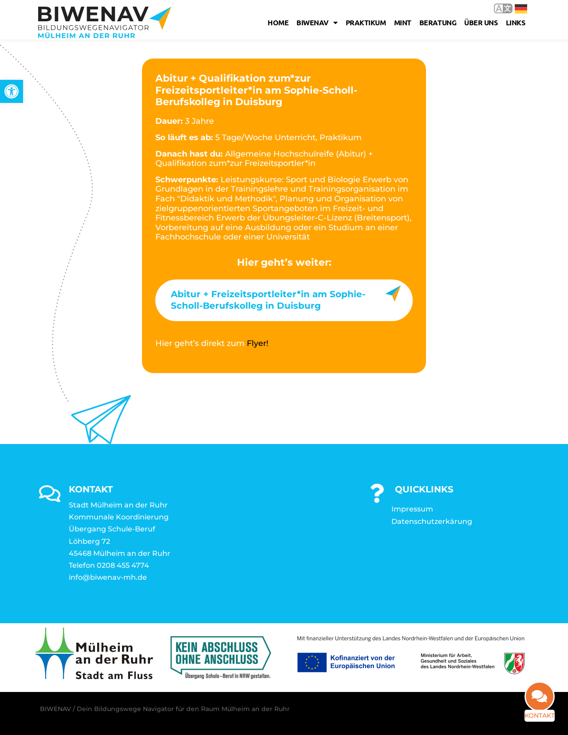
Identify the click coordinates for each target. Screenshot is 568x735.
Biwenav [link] (318, 23)
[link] (11, 91)
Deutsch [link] (521, 9)
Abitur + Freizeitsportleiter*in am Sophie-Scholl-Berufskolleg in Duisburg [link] (268, 300)
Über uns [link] (482, 22)
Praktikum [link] (367, 22)
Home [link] (279, 22)
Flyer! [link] (257, 343)
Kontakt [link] (536, 715)
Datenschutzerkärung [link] (431, 517)
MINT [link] (404, 22)
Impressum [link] (412, 505)
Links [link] (517, 22)
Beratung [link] (439, 22)
